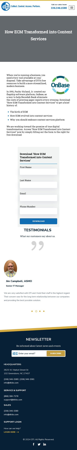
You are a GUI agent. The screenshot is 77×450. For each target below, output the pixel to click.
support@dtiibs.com (13, 399)
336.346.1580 (59, 8)
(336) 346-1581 (27, 379)
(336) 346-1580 (11, 379)
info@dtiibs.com (11, 382)
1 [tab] (32, 311)
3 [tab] (40, 311)
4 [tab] (43, 311)
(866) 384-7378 (11, 396)
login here (9, 432)
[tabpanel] (38, 279)
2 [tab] (36, 311)
